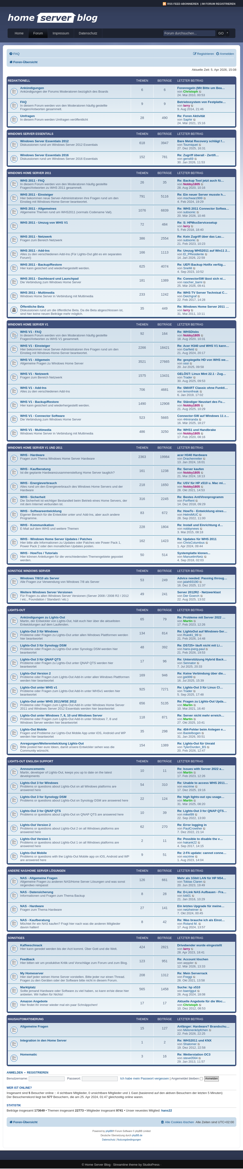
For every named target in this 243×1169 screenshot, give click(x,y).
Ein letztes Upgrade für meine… (200, 906)
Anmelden (15, 1072)
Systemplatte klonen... (193, 553)
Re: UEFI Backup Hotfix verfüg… (201, 264)
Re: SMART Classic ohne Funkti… (202, 388)
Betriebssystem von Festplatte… (201, 102)
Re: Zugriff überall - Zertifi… (198, 155)
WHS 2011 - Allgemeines (38, 208)
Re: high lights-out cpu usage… (200, 797)
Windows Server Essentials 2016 (44, 155)
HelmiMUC (190, 514)
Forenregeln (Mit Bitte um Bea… (201, 88)
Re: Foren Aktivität (191, 116)
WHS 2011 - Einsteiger (36, 194)
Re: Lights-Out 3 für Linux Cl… (200, 687)
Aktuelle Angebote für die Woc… (201, 1001)
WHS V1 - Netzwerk (34, 374)
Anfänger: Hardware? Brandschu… (203, 1026)
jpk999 (187, 677)
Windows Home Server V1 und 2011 (35, 447)
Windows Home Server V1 (28, 324)
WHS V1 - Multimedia (35, 430)
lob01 (187, 895)
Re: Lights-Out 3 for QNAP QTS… (202, 811)
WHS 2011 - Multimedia (37, 292)
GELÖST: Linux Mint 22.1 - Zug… (201, 374)
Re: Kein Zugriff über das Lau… (200, 236)
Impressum (61, 33)
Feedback (27, 959)
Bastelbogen (192, 733)
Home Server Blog (98, 1164)
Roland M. (190, 923)
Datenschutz (88, 33)
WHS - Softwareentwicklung (40, 511)
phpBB (109, 1131)
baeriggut (189, 991)
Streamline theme (125, 1164)
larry (186, 105)
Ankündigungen (32, 88)
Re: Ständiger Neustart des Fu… (201, 402)
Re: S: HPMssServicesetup (197, 222)
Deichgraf (189, 296)
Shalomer (189, 1044)
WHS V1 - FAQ (30, 332)
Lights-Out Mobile (33, 729)
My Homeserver (31, 973)
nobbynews (191, 528)
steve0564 (190, 1058)
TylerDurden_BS (194, 747)
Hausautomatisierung (26, 1019)
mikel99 (188, 814)
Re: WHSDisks (188, 332)
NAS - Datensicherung (36, 892)
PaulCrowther (192, 828)
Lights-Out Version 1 (35, 839)
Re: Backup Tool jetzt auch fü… (200, 180)
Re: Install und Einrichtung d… (200, 525)
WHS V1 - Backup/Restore (39, 402)
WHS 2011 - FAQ (32, 180)
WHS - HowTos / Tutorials (39, 553)
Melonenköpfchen (195, 1030)
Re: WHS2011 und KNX (194, 1040)
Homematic (28, 1054)
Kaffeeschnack (31, 945)
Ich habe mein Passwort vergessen (144, 1078)
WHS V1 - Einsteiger (35, 346)
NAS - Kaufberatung (35, 920)
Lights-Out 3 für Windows (39, 631)
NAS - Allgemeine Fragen (38, 878)
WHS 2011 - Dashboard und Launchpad (49, 278)
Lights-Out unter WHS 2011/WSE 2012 (48, 701)
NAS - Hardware (32, 906)
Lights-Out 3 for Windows (39, 783)
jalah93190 (191, 582)
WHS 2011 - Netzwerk (36, 236)
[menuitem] (14, 53)
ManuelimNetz (193, 556)
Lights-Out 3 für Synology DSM (43, 645)
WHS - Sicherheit (32, 497)
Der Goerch (191, 596)
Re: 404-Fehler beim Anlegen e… (201, 729)
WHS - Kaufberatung (35, 469)
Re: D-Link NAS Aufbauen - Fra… (201, 892)
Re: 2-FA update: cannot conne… (201, 853)
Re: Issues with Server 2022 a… (200, 769)
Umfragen (27, 116)
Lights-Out (16, 610)
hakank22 (190, 842)
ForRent (189, 500)
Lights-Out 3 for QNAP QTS (40, 811)
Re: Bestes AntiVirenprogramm (200, 497)
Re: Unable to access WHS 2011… (202, 783)
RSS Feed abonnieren (183, 3)
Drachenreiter (192, 458)
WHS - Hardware (32, 455)
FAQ (23, 102)
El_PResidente (193, 254)
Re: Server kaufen (190, 469)
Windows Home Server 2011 (29, 173)
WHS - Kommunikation (37, 525)
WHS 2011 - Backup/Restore (41, 264)
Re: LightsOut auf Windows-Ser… (202, 631)
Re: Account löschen (192, 959)
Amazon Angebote (33, 1001)
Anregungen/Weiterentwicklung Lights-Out (52, 743)
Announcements (32, 769)
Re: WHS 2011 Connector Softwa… (203, 208)
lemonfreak (191, 391)
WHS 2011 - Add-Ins (35, 250)
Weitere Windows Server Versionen (46, 592)
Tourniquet (190, 144)
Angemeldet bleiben (187, 1078)
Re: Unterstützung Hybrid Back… (202, 659)
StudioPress (151, 1164)
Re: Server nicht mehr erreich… (200, 715)
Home (19, 33)
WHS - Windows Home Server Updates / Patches (56, 539)
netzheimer (191, 909)
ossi (186, 363)
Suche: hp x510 (188, 987)
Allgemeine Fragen (34, 1026)
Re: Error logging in (192, 825)
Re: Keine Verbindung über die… (201, 673)
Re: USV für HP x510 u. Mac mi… (201, 483)
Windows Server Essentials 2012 (44, 141)
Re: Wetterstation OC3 (193, 1054)
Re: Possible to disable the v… (200, 839)
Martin (188, 621)
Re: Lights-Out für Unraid (196, 743)
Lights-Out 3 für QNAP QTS (40, 659)
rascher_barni (192, 282)
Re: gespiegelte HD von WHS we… (203, 360)
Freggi (187, 977)
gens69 (188, 158)
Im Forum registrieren (218, 3)
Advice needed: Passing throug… (202, 578)
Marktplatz (28, 987)
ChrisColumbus (194, 542)
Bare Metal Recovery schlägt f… (201, 141)
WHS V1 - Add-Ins (33, 388)
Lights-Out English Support (30, 761)
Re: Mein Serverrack (192, 973)
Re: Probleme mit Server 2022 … (201, 617)
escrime (188, 786)
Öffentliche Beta (32, 306)
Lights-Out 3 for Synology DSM (43, 797)
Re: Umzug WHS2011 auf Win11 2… (203, 250)
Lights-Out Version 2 (35, 673)
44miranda (190, 419)
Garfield (188, 349)
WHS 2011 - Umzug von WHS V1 (44, 222)
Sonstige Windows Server (29, 571)
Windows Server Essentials (30, 134)
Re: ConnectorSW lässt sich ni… (201, 278)
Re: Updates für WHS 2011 (197, 539)
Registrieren (37, 1072)
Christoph (190, 91)
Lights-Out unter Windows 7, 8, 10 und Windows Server (61, 715)
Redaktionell (19, 80)
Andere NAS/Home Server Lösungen (36, 870)
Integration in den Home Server (43, 1040)
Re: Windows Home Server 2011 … (203, 306)
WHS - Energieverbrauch (38, 483)
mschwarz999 (192, 198)
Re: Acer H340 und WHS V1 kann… (203, 346)
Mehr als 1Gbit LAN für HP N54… (201, 878)
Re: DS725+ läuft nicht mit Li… (200, 645)
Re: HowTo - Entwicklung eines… (202, 511)
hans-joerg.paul (194, 649)
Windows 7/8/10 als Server (39, 578)
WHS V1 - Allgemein (35, 360)
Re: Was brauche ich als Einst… (201, 920)
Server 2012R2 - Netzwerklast (199, 592)
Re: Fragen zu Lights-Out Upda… (201, 701)
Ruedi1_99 (190, 635)
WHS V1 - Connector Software (42, 416)
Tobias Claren (192, 881)
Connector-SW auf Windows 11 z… (203, 416)
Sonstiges (16, 938)
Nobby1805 (191, 184)
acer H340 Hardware (192, 455)
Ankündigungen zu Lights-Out (42, 617)
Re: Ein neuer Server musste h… (201, 194)
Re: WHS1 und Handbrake (196, 430)
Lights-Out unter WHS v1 (38, 687)
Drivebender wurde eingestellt (199, 945)
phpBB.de (137, 1135)
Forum (38, 33)
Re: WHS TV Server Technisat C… (202, 292)
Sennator (189, 663)
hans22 (166, 1110)
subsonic (189, 212)
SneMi (187, 268)
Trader (187, 377)
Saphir (187, 119)
